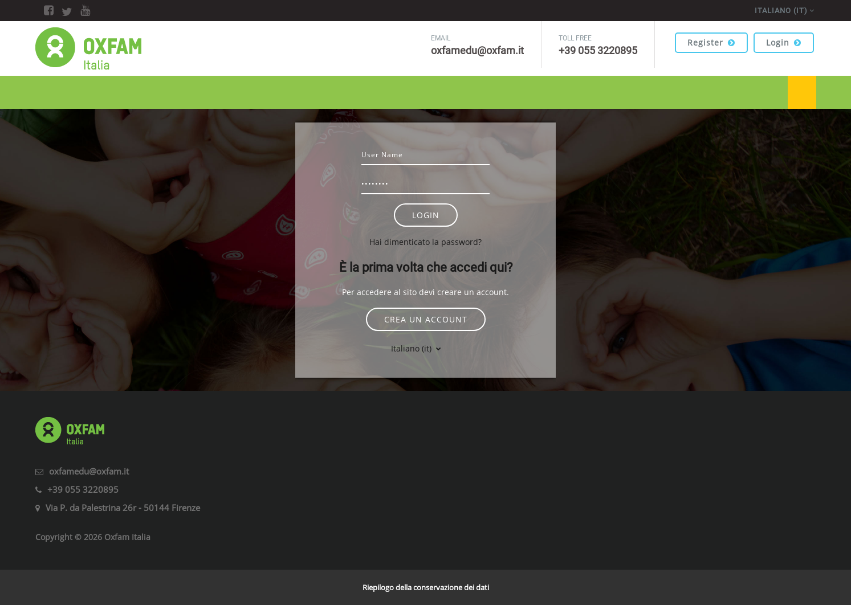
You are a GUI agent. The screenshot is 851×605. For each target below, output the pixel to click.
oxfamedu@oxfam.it (89, 471)
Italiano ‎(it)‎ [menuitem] (781, 10)
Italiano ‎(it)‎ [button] (412, 348)
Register (711, 42)
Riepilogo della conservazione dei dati (426, 587)
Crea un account (425, 319)
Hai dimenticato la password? (425, 241)
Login (783, 42)
